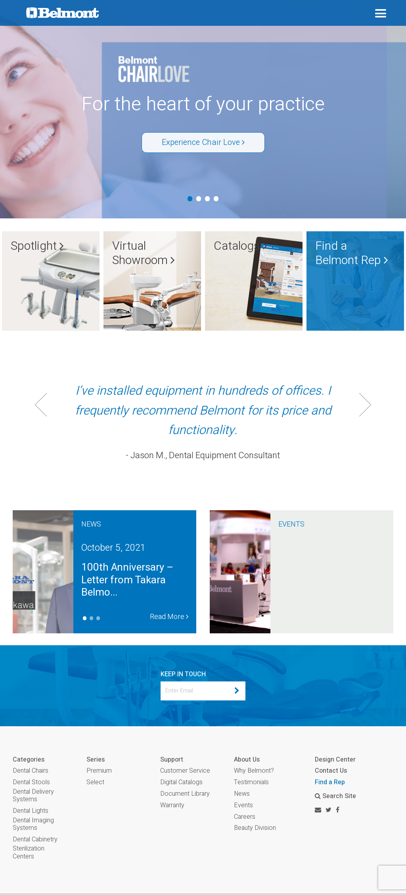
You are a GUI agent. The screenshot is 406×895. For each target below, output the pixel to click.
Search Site (335, 796)
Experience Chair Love (203, 142)
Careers (244, 817)
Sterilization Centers (28, 852)
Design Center (335, 759)
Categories (28, 760)
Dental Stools (31, 782)
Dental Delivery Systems (33, 795)
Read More (169, 617)
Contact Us (331, 770)
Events (243, 805)
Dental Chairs (30, 771)
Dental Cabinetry (35, 839)
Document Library (185, 794)
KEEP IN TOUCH (183, 674)
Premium (99, 771)
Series (95, 760)
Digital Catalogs (181, 782)
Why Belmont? (254, 771)
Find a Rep (330, 782)
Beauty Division (255, 828)
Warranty (172, 805)
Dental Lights (30, 811)
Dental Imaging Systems (33, 824)
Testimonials (251, 782)
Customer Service (185, 771)
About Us (247, 760)
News (242, 794)
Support (171, 760)
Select (95, 782)
